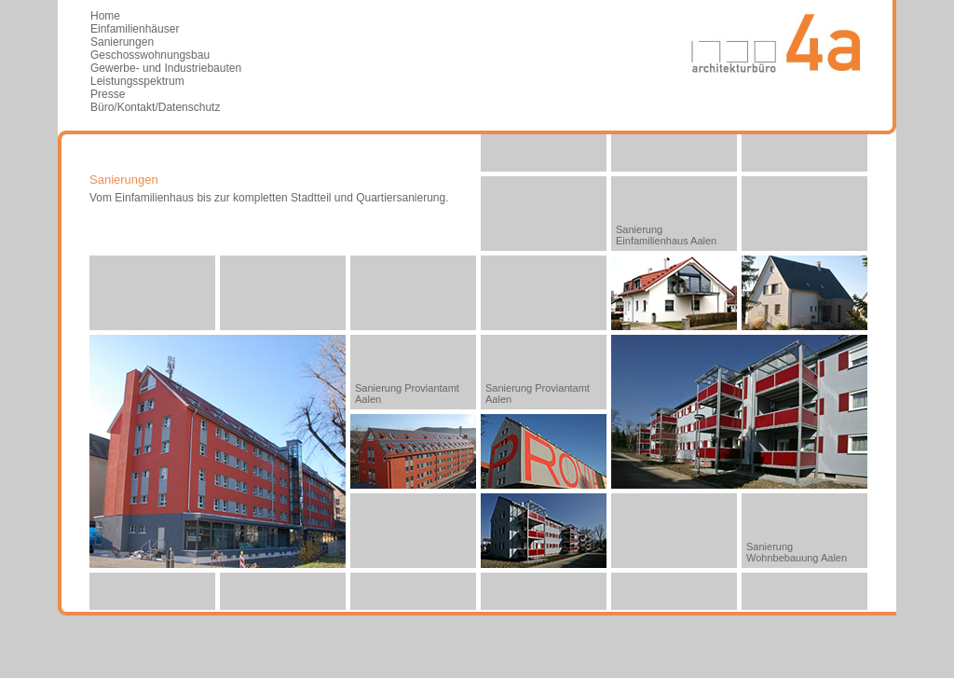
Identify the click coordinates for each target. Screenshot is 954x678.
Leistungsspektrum (137, 81)
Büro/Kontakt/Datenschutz (155, 107)
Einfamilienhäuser (134, 28)
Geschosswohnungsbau (150, 55)
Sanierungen (122, 41)
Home (105, 15)
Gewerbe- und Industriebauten (165, 68)
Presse (107, 94)
